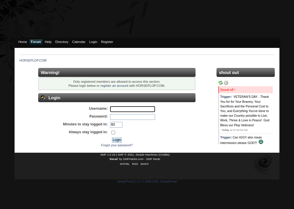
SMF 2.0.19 (107, 154)
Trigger (225, 96)
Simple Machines (146, 154)
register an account (114, 85)
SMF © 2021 (126, 154)
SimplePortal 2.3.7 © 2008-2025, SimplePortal (147, 181)
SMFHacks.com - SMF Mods (141, 159)
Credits (164, 154)
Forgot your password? (117, 145)
